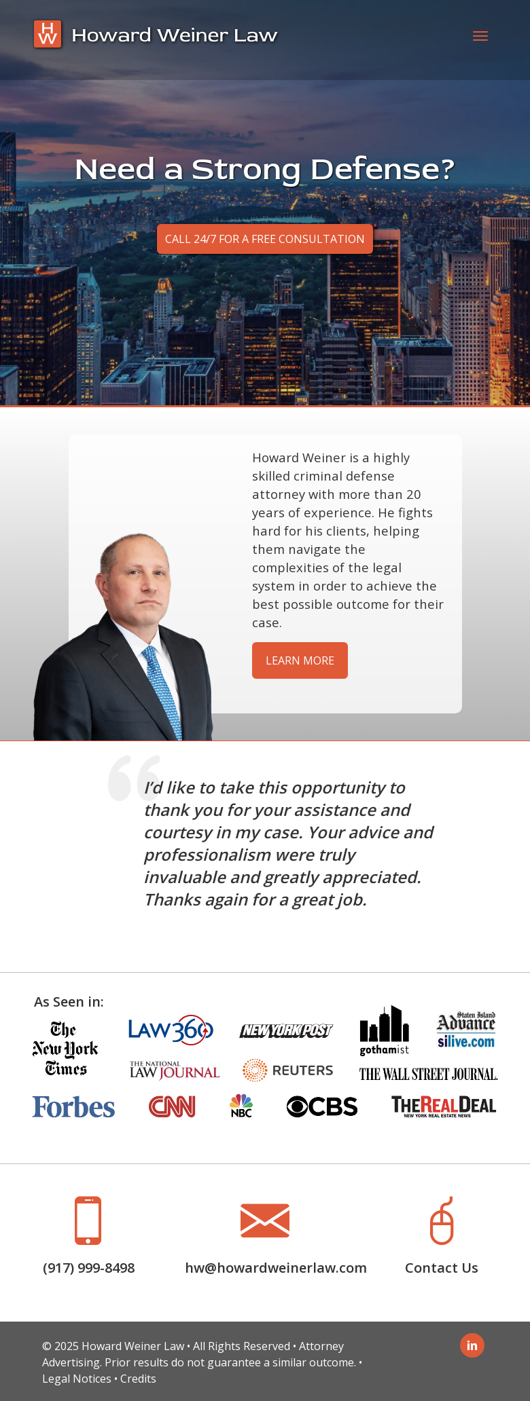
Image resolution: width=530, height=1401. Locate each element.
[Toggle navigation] (480, 40)
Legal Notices (76, 1378)
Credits (138, 1378)
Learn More (300, 660)
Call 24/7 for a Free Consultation (265, 238)
